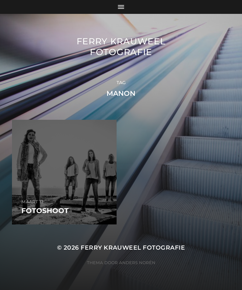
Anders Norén (137, 262)
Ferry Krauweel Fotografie (121, 46)
